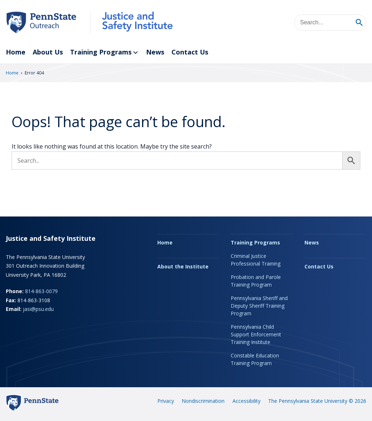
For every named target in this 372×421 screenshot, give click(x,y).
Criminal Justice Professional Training (255, 259)
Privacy (165, 400)
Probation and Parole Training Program (256, 281)
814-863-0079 (41, 291)
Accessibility (246, 400)
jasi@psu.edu (38, 308)
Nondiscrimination (203, 400)
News (155, 52)
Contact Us (189, 52)
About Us (48, 52)
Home (15, 52)
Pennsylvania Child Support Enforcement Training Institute (256, 334)
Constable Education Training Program (255, 359)
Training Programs (104, 52)
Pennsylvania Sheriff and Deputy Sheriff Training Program (259, 306)
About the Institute (183, 266)
